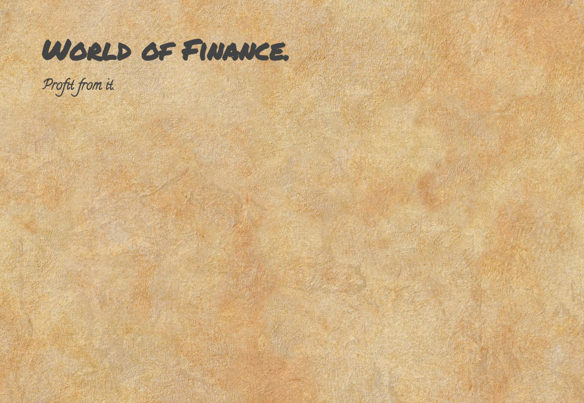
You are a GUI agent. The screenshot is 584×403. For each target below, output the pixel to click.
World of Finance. (165, 49)
